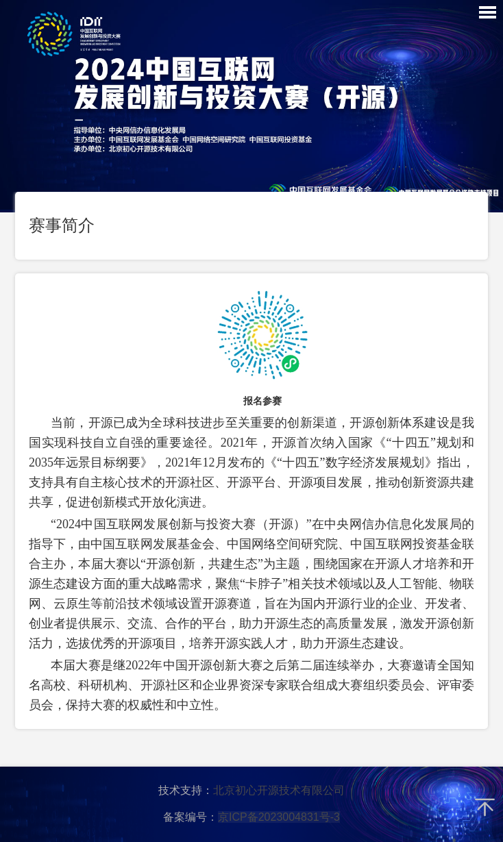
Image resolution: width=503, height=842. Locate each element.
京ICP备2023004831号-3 (279, 817)
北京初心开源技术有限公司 (279, 790)
